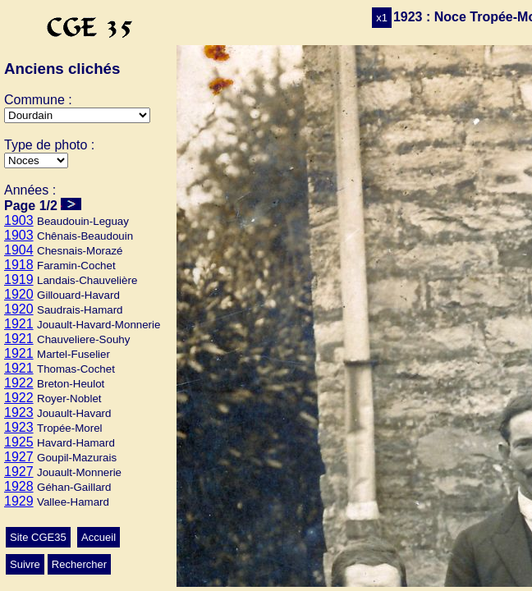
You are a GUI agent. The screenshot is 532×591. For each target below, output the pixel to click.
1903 (19, 220)
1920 (19, 294)
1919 (19, 279)
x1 (382, 17)
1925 (19, 442)
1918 (19, 265)
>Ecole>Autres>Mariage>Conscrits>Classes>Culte (36, 160)
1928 (19, 486)
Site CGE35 (38, 537)
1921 (19, 324)
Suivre (25, 564)
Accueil (98, 537)
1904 (19, 250)
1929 (19, 501)
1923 (19, 412)
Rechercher (79, 564)
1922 (19, 383)
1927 (19, 457)
